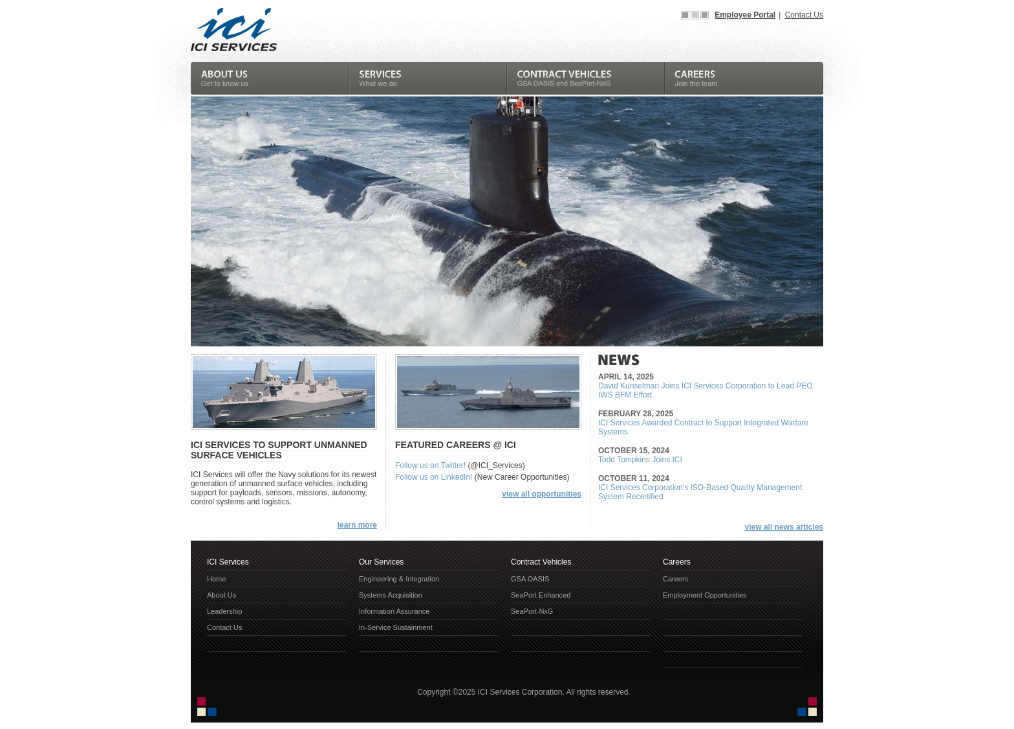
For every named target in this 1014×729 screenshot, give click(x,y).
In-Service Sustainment (396, 627)
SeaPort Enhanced (540, 595)
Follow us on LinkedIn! (433, 477)
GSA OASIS (530, 579)
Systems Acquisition (390, 595)
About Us (221, 595)
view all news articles (784, 527)
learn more (357, 525)
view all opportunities (541, 494)
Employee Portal (745, 14)
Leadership (224, 611)
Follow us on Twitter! (430, 465)
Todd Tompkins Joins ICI (640, 459)
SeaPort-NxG (532, 611)
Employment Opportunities (705, 595)
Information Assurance (394, 611)
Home (216, 579)
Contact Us (804, 14)
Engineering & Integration (399, 579)
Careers (675, 579)
